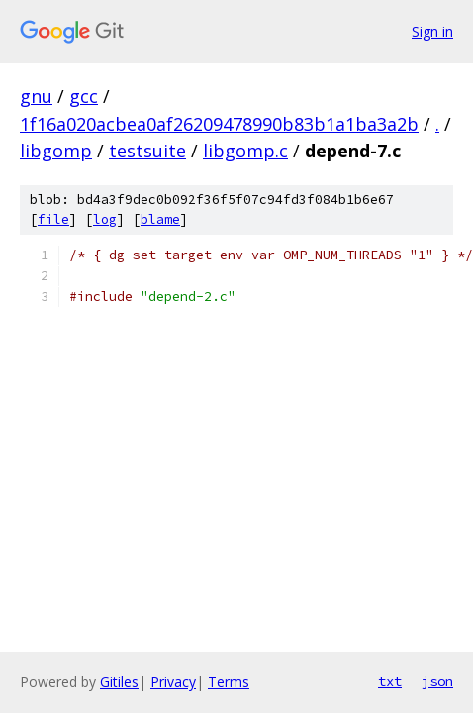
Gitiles (119, 681)
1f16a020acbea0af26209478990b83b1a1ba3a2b (219, 124)
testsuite (147, 150)
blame (160, 219)
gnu (36, 96)
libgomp (56, 150)
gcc (83, 96)
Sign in (432, 31)
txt (390, 681)
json (437, 681)
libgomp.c (245, 150)
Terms (228, 681)
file (53, 219)
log (105, 219)
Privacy (173, 681)
